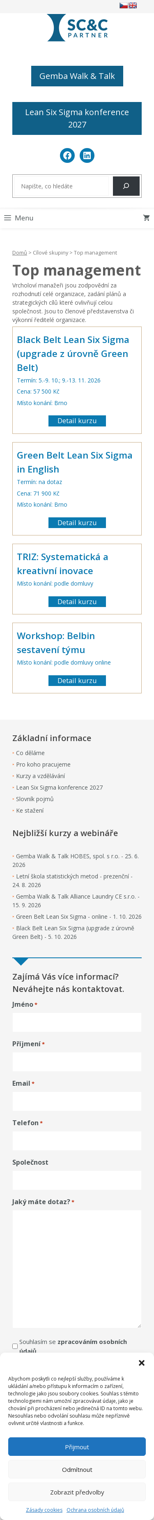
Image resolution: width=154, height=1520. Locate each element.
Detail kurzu (77, 420)
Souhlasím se (73, 1346)
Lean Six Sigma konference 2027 (77, 118)
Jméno (24, 1004)
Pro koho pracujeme (43, 764)
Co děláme (30, 753)
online (103, 662)
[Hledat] (126, 186)
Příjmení (28, 1044)
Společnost (30, 1162)
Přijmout (77, 1447)
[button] (142, 1363)
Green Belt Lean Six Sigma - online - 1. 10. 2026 (79, 916)
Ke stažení (30, 810)
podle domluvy (73, 583)
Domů (19, 252)
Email (23, 1083)
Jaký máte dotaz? (43, 1202)
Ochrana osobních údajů (95, 1509)
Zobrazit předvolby (77, 1492)
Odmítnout (77, 1469)
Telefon (27, 1123)
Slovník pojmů (35, 799)
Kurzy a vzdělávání (40, 776)
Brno (60, 403)
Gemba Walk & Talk (77, 75)
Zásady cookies (44, 1509)
